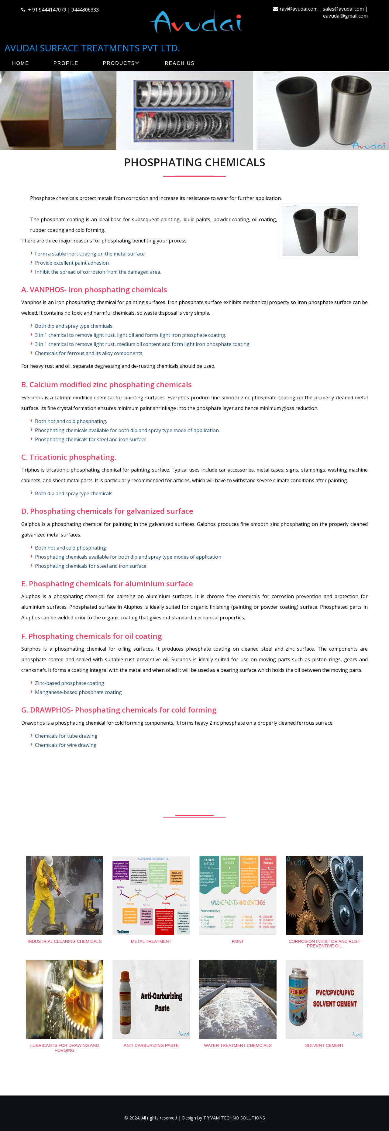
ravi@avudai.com (299, 8)
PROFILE (65, 63)
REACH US (180, 63)
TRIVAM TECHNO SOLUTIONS (234, 1118)
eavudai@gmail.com (345, 15)
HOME (20, 63)
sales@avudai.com (343, 8)
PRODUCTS (121, 63)
